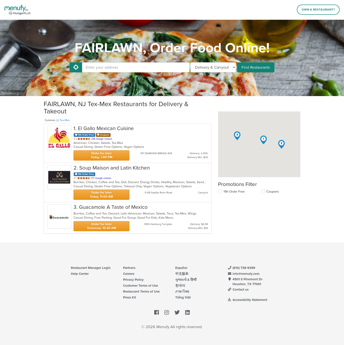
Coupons (272, 191)
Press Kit (129, 297)
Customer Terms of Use (140, 286)
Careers (128, 274)
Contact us (238, 289)
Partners (129, 268)
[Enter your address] (136, 67)
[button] (263, 140)
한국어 (180, 286)
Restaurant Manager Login (91, 268)
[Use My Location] (76, 67)
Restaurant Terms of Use (141, 291)
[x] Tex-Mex (63, 120)
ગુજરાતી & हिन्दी (186, 280)
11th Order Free (234, 191)
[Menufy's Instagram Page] (166, 312)
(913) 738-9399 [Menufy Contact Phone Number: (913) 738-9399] (241, 268)
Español (181, 268)
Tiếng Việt (183, 297)
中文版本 (181, 274)
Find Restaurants (256, 67)
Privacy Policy (133, 280)
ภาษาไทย (182, 291)
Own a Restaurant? (318, 9)
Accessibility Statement (247, 300)
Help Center (80, 274)
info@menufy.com (244, 274)
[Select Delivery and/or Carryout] (213, 67)
